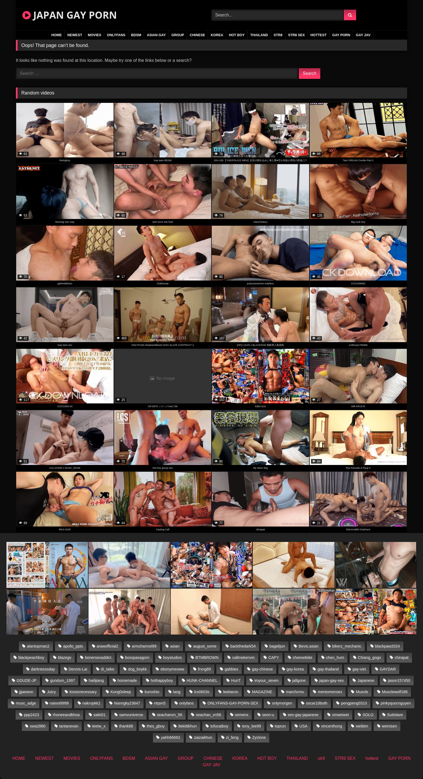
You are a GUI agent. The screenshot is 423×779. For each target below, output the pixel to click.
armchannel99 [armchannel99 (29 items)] (144, 646)
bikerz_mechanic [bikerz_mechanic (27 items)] (346, 646)
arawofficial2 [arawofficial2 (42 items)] (107, 646)
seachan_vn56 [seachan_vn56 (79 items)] (208, 715)
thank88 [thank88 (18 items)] (126, 726)
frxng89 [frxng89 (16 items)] (204, 669)
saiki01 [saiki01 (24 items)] (99, 715)
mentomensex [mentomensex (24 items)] (330, 692)
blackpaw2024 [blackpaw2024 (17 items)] (387, 646)
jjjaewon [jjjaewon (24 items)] (26, 692)
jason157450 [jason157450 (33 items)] (399, 680)
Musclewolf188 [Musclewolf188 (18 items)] (395, 692)
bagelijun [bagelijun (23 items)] (277, 646)
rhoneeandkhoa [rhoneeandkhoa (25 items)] (66, 715)
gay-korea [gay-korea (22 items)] (295, 669)
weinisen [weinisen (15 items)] (389, 726)
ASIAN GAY (156, 35)
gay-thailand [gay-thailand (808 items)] (328, 669)
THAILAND (259, 35)
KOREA (217, 35)
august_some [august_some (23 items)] (204, 646)
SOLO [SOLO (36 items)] (368, 715)
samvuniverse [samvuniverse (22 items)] (131, 715)
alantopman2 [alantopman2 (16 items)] (38, 646)
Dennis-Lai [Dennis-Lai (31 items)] (78, 669)
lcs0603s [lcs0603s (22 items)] (202, 692)
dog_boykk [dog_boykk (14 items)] (137, 669)
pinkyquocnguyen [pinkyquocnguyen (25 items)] (396, 703)
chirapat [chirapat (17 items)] (401, 657)
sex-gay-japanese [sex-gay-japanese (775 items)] (303, 715)
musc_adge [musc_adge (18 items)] (26, 703)
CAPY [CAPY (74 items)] (273, 657)
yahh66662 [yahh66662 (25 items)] (170, 737)
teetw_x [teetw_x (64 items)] (98, 726)
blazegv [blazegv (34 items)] (64, 657)
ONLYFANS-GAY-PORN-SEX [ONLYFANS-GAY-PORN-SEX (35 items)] (232, 703)
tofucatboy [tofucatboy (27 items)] (219, 726)
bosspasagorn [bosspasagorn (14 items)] (137, 657)
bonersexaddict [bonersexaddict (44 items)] (98, 657)
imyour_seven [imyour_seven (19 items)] (266, 680)
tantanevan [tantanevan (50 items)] (68, 726)
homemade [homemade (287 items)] (127, 680)
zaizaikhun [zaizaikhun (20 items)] (203, 737)
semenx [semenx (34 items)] (241, 715)
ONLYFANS (116, 35)
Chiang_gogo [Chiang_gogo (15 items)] (369, 657)
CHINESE (197, 35)
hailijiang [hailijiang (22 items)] (96, 680)
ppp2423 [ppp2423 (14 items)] (31, 715)
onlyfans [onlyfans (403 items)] (186, 703)
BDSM (136, 35)
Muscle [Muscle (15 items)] (362, 692)
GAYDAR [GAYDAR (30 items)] (388, 669)
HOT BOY (236, 35)
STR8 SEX (296, 35)
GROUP (177, 35)
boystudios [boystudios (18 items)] (172, 657)
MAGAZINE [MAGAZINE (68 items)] (262, 692)
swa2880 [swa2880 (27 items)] (38, 726)
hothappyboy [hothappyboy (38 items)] (162, 680)
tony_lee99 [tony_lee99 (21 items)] (251, 726)
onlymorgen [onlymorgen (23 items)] (282, 703)
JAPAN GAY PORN (69, 15)
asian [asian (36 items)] (174, 646)
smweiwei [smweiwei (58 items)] (340, 715)
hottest (319, 35)
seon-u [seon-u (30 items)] (268, 715)
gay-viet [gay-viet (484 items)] (359, 669)
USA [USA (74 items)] (303, 726)
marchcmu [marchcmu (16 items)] (295, 692)
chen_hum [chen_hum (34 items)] (335, 657)
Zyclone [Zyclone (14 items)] (259, 737)
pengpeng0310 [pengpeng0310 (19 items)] (354, 703)
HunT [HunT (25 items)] (236, 680)
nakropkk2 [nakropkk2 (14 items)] (91, 703)
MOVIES (94, 35)
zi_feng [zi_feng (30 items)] (232, 737)
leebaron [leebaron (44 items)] (230, 692)
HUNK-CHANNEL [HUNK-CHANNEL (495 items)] (202, 680)
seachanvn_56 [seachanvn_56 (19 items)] (169, 715)
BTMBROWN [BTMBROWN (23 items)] (207, 657)
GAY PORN (341, 35)
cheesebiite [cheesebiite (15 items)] (302, 657)
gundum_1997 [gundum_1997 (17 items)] (62, 680)
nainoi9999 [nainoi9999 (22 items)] (59, 703)
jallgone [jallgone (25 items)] (299, 680)
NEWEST (74, 35)
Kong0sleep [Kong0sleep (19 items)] (120, 692)
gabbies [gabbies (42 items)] (231, 669)
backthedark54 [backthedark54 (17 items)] (242, 646)
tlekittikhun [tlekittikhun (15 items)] (187, 726)
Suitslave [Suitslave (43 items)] (395, 715)
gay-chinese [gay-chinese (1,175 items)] (262, 669)
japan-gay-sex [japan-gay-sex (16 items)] (331, 680)
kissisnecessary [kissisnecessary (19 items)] (83, 692)
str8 (278, 35)
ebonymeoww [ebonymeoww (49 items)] (172, 669)
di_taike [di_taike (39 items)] (107, 669)
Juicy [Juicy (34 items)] (51, 692)
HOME (56, 35)
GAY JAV (363, 35)
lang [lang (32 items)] (176, 692)
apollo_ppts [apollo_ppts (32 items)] (73, 646)
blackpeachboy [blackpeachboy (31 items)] (31, 657)
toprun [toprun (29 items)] (280, 726)
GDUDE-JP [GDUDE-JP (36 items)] (27, 680)
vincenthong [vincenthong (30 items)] (331, 726)
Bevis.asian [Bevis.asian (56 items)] (309, 646)
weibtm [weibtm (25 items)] (362, 726)
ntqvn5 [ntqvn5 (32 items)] (159, 703)
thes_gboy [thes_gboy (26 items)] (156, 726)
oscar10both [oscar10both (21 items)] (316, 703)
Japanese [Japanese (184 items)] (365, 680)
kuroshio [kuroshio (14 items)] (152, 692)
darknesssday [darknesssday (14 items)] (43, 669)
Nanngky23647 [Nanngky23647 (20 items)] (127, 703)
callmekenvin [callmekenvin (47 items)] (243, 657)
